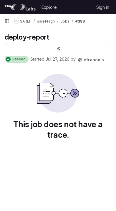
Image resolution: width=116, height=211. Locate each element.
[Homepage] (20, 7)
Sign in (102, 7)
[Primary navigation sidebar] (7, 21)
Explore (49, 7)
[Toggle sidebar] (58, 48)
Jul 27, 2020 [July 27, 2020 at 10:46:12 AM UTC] (57, 59)
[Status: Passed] (17, 59)
